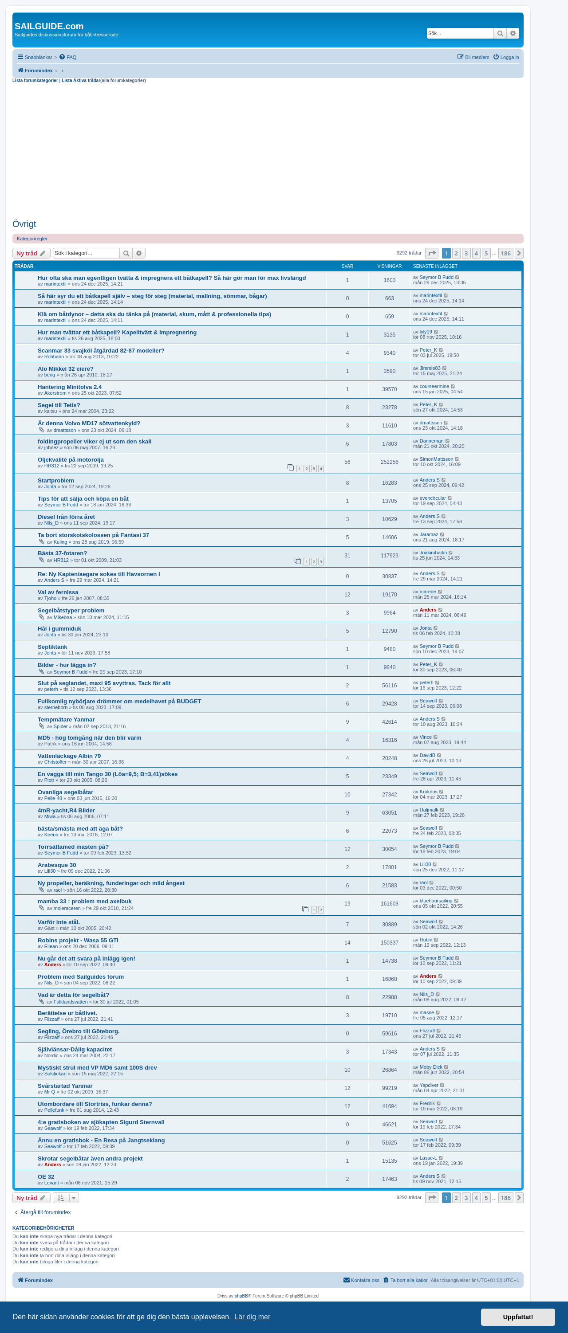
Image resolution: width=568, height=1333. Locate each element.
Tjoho (50, 598)
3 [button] (466, 253)
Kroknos (429, 791)
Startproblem (56, 480)
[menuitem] (67, 57)
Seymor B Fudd (437, 277)
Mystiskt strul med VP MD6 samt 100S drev (97, 1067)
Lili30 (50, 871)
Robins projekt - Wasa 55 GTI (78, 940)
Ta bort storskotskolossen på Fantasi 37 (93, 535)
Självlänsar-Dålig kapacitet (75, 1049)
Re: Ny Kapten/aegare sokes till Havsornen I (99, 574)
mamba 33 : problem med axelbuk (85, 901)
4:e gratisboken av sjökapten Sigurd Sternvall (101, 1122)
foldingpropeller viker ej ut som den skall (95, 441)
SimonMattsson (437, 459)
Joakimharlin (433, 552)
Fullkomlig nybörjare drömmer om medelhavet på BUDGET (119, 701)
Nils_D (51, 522)
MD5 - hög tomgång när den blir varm (90, 737)
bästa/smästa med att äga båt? (80, 828)
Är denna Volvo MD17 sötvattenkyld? (89, 423)
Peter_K (429, 350)
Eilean (51, 946)
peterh (51, 689)
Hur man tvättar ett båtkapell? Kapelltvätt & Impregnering (117, 332)
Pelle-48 (53, 798)
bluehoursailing (436, 900)
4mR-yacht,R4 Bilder (66, 810)
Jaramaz (429, 534)
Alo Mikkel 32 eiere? (66, 368)
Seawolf (428, 700)
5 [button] (486, 253)
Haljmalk (429, 809)
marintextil (55, 283)
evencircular (433, 498)
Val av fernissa (58, 592)
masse (427, 1012)
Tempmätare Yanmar (66, 719)
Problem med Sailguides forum (81, 976)
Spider (61, 726)
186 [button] (506, 253)
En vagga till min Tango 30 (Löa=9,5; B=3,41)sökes (108, 774)
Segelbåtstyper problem (71, 610)
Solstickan (55, 1073)
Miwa (50, 816)
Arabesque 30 (57, 865)
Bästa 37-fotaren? (62, 553)
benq (49, 374)
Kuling (60, 542)
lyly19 (426, 331)
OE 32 (46, 1176)
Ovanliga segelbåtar (65, 792)
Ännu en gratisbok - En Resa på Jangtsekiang (101, 1140)
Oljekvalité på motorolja (71, 459)
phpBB (241, 1296)
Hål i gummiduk (59, 628)
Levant (51, 1182)
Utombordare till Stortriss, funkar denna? (95, 1104)
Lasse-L (428, 1157)
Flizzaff (52, 1019)
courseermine (435, 386)
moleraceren (67, 908)
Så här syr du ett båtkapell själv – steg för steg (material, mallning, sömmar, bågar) (152, 296)
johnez (51, 447)
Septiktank (52, 646)
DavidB (427, 755)
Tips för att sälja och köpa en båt (83, 498)
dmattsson (65, 430)
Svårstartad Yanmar (65, 1085)
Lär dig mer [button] (252, 1317)
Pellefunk (54, 1110)
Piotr (49, 780)
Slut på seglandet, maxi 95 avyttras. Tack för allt (104, 683)
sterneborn (56, 707)
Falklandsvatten (71, 1001)
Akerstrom (55, 393)
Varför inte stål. (59, 922)
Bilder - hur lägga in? (67, 665)
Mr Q (49, 1091)
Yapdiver (429, 1085)
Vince (426, 737)
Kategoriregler (32, 238)
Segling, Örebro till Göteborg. (79, 1031)
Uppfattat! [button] (518, 1317)
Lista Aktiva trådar (81, 80)
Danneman (432, 440)
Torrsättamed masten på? (73, 846)
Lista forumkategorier (35, 80)
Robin (426, 939)
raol (58, 890)
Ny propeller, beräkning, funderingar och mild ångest (111, 883)
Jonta (50, 486)
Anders (428, 609)
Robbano (54, 356)
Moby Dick (431, 1067)
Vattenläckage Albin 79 (69, 756)
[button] (431, 253)
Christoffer (55, 762)
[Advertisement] (268, 150)
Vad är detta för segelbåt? (73, 995)
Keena (51, 834)
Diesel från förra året (66, 517)
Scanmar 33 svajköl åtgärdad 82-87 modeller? (101, 350)
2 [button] (456, 253)
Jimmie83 (430, 368)
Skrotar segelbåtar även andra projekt (90, 1158)
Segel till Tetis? (59, 405)
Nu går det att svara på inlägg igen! (86, 958)
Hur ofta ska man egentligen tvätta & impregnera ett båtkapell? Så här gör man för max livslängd (172, 277)
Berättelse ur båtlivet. (67, 1013)
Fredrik (427, 1103)
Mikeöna (63, 617)
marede (428, 591)
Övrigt (24, 224)
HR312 (51, 465)
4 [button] (476, 253)
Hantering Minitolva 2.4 (70, 387)
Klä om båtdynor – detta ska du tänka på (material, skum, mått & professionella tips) (154, 314)
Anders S (430, 479)
